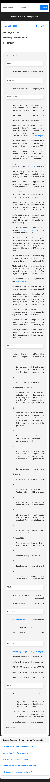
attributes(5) (22, 620)
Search (44, 7)
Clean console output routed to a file (18, 772)
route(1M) (39, 136)
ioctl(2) (39, 652)
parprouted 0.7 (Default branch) (16, 753)
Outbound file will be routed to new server (20, 766)
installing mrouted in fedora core (16, 759)
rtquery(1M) (31, 167)
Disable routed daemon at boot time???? (20, 746)
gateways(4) (21, 281)
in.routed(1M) (12, 55)
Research (40, 26)
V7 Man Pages (11, 26)
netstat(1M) (29, 230)
